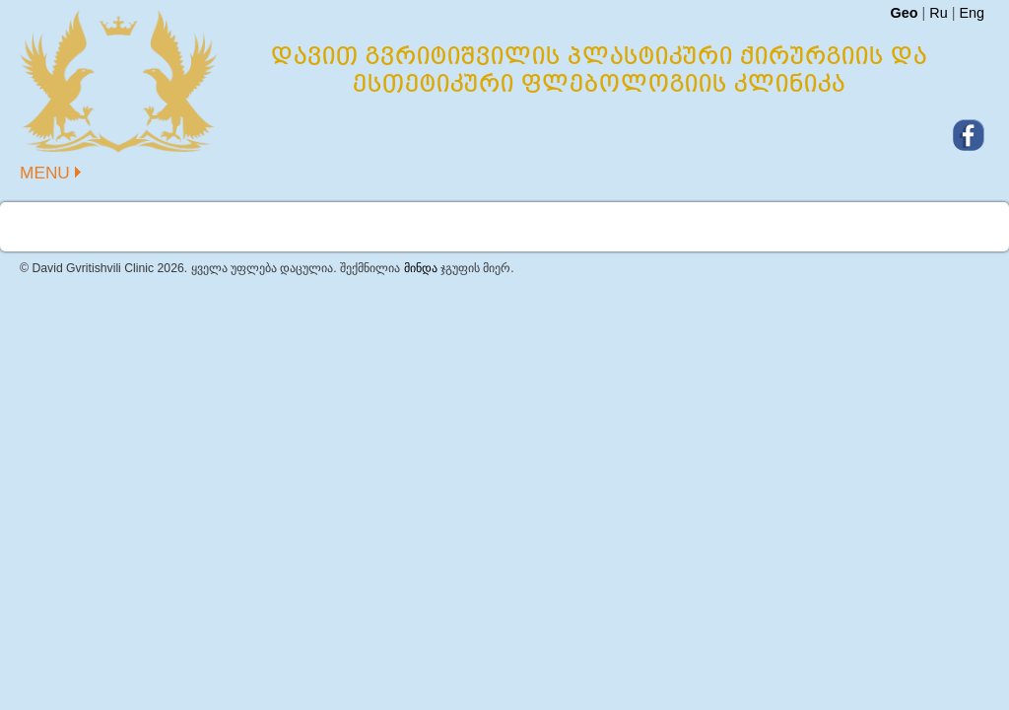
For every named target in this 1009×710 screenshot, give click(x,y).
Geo (903, 13)
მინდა (420, 268)
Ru (938, 13)
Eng (971, 13)
